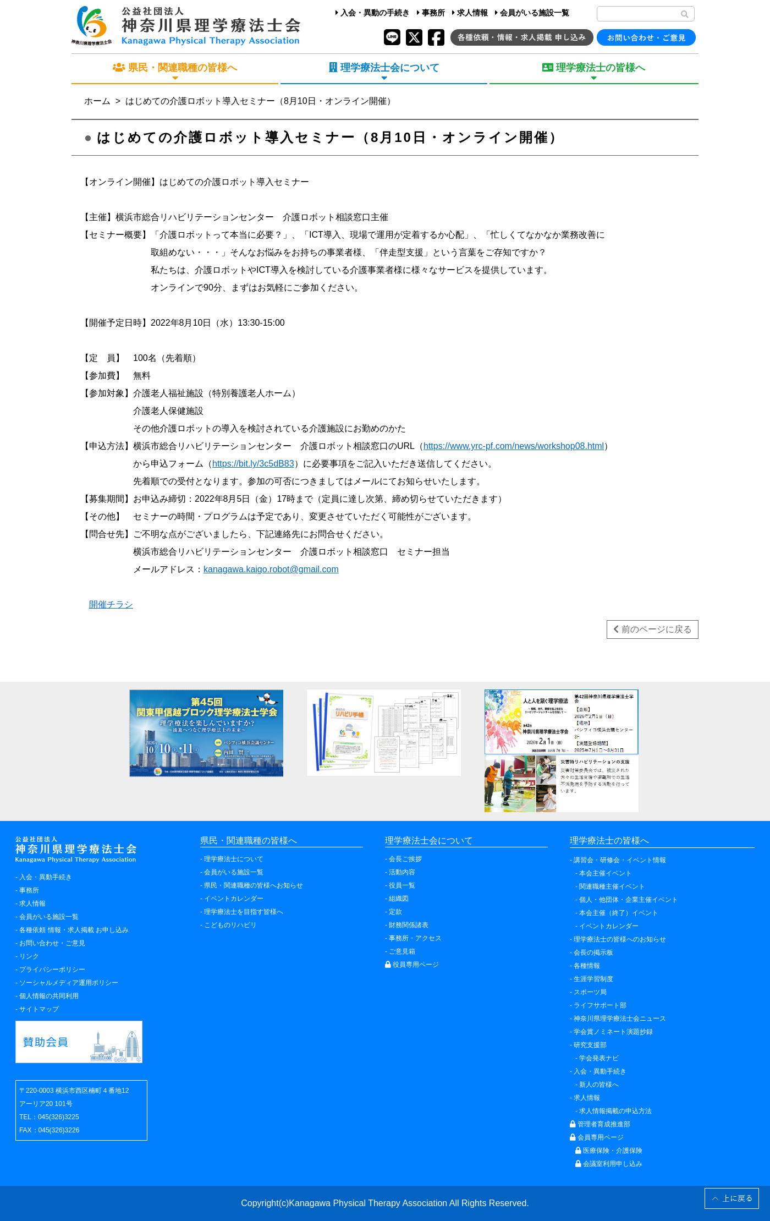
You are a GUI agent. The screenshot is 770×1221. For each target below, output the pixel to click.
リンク (29, 956)
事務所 (431, 13)
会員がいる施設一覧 (532, 13)
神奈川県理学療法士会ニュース (620, 1018)
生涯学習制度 (593, 979)
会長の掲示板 (593, 952)
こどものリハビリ (230, 925)
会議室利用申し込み (608, 1164)
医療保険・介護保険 (608, 1150)
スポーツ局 (590, 992)
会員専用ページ (597, 1137)
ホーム (97, 101)
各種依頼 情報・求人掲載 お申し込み (74, 930)
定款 (395, 912)
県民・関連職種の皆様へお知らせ (253, 885)
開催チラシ (111, 604)
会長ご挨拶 (405, 859)
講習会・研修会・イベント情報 (620, 860)
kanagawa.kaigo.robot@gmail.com (271, 569)
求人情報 (470, 13)
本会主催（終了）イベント (618, 913)
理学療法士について (233, 859)
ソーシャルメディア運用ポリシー (68, 983)
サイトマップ (39, 1009)
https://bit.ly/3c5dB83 (253, 463)
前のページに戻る (652, 629)
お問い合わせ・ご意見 (52, 943)
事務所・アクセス (415, 938)
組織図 (399, 898)
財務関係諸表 (408, 925)
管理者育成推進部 (600, 1124)
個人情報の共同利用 (49, 996)
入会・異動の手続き (373, 13)
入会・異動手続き (45, 877)
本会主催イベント (605, 873)
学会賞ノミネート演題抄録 (613, 1032)
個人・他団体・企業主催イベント (628, 900)
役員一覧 (402, 885)
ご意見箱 (402, 951)
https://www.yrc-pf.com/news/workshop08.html (514, 446)
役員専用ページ (412, 964)
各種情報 (587, 966)
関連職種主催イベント (612, 886)
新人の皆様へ (599, 1084)
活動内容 (402, 872)
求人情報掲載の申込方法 (615, 1111)
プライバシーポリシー (52, 969)
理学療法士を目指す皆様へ (243, 912)
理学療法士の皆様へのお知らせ (620, 939)
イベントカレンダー (233, 898)
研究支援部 (590, 1045)
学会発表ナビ (599, 1058)
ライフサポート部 (600, 1005)
